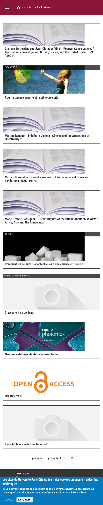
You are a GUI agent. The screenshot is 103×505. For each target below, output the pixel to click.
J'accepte (9, 501)
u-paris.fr (28, 7)
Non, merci (24, 501)
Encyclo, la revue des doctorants (26, 444)
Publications (44, 7)
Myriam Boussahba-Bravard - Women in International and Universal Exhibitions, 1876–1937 (46, 179)
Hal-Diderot (13, 396)
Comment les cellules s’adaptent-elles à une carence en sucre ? (44, 264)
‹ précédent (54, 458)
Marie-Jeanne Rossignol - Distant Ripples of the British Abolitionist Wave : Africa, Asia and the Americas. (51, 220)
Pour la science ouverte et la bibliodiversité (31, 97)
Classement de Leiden (19, 312)
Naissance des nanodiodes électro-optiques (32, 354)
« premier (36, 458)
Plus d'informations (74, 494)
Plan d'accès (22, 477)
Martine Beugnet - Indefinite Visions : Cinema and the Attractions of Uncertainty (47, 137)
